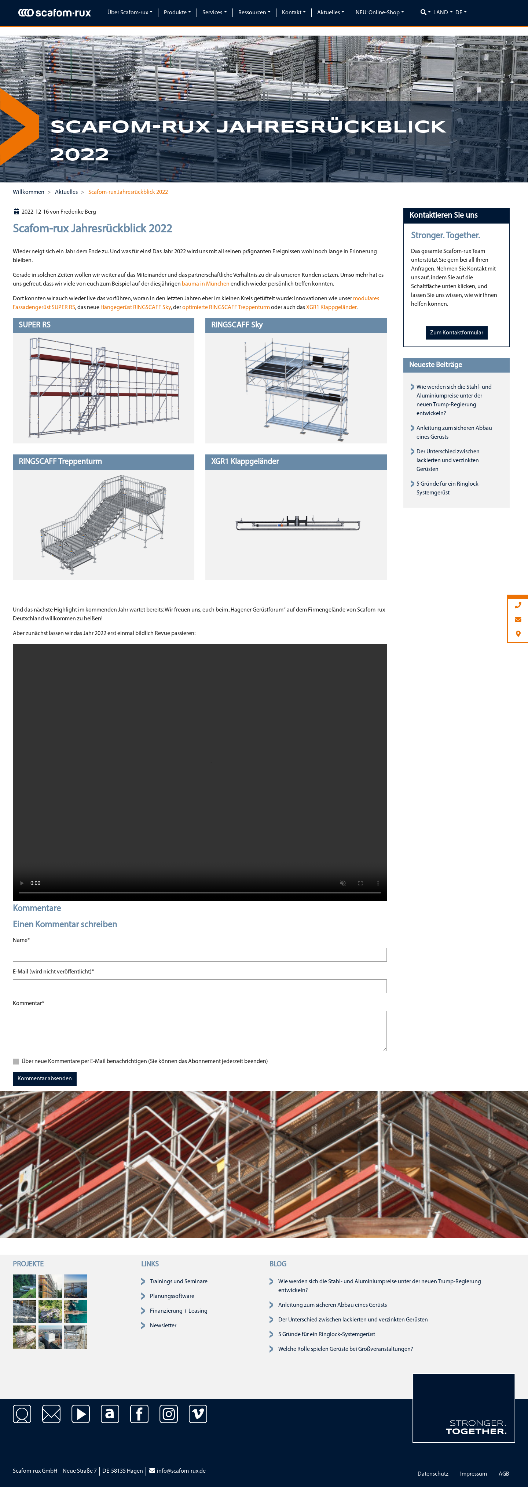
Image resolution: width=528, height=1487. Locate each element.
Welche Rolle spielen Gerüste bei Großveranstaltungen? (345, 1349)
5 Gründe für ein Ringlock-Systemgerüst (326, 1335)
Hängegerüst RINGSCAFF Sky (135, 308)
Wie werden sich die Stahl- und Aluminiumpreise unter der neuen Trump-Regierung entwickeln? (379, 1286)
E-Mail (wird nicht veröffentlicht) (53, 971)
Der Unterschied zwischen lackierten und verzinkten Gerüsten (448, 460)
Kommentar (28, 1003)
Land (440, 13)
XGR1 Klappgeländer (331, 308)
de (458, 13)
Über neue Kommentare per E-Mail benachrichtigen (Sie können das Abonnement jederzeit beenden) (145, 1062)
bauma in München (206, 284)
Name (21, 939)
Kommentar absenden (45, 1079)
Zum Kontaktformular (456, 333)
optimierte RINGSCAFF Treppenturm (226, 308)
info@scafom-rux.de (177, 1471)
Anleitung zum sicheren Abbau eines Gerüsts (332, 1305)
